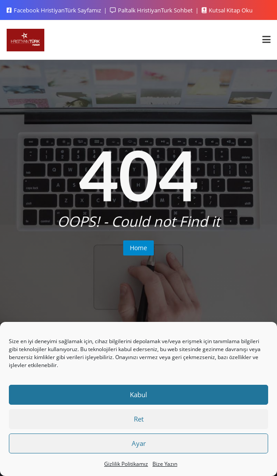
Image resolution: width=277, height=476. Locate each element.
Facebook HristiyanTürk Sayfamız (54, 10)
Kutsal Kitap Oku (227, 10)
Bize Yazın (164, 464)
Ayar (139, 443)
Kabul (138, 394)
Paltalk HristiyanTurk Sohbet (152, 10)
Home (138, 248)
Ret (139, 418)
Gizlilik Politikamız (126, 464)
